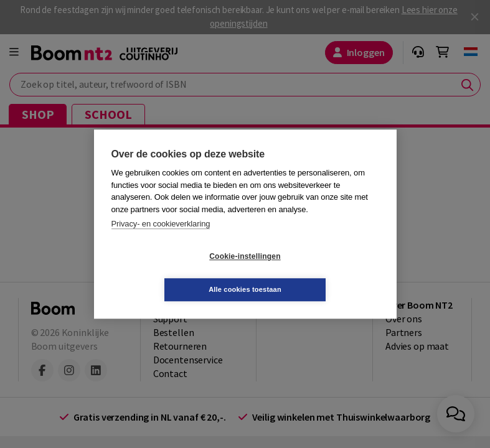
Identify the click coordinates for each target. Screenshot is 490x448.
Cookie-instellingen (170, 273)
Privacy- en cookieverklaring (160, 240)
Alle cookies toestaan (319, 272)
